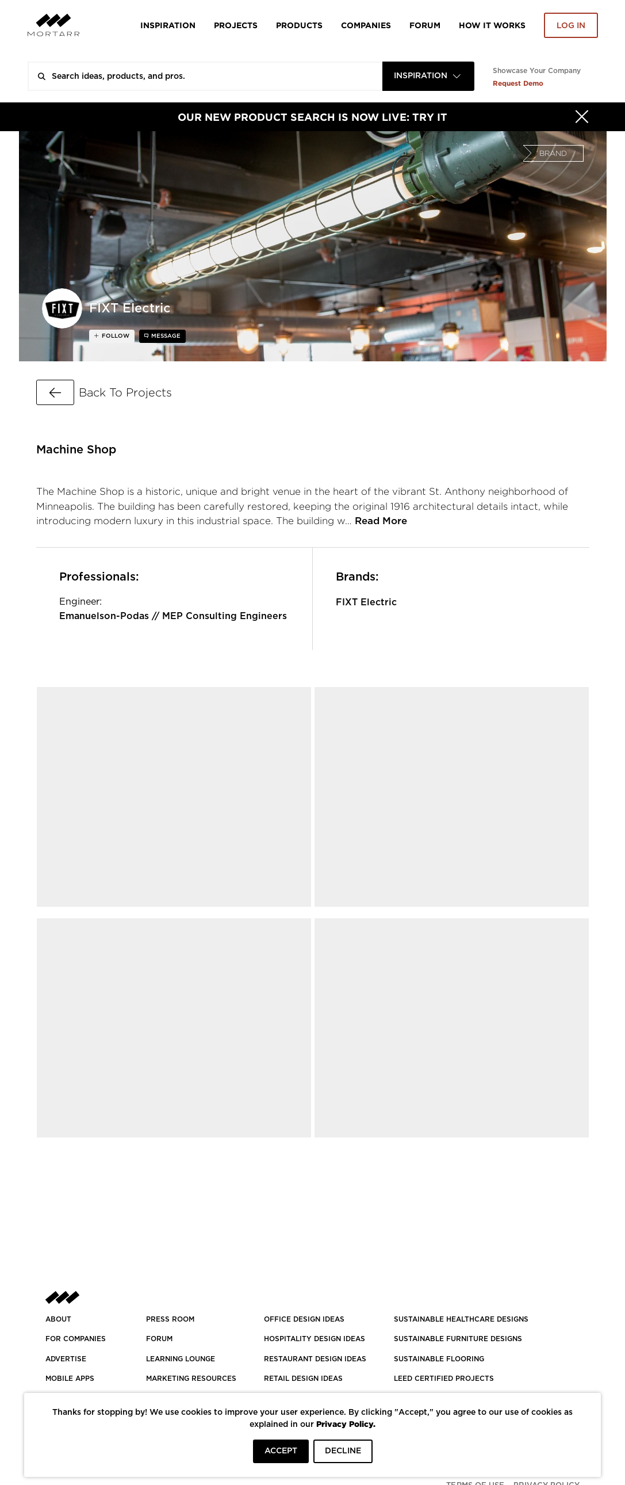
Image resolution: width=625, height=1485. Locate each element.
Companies (366, 25)
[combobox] (428, 76)
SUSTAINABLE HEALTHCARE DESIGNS (461, 1319)
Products (299, 25)
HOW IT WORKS (492, 25)
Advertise (65, 1359)
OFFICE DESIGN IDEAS (304, 1319)
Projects (236, 25)
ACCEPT (280, 1451)
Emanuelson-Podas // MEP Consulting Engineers (173, 616)
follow (114, 336)
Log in (571, 26)
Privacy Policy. (345, 1423)
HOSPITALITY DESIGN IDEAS (314, 1338)
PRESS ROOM (170, 1319)
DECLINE (343, 1451)
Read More (381, 521)
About (58, 1319)
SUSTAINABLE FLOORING (439, 1359)
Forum (424, 25)
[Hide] (582, 116)
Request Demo (518, 83)
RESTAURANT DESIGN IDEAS (315, 1359)
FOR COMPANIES (75, 1338)
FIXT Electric (366, 602)
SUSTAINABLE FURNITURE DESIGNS (458, 1338)
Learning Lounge (180, 1359)
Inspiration (167, 25)
